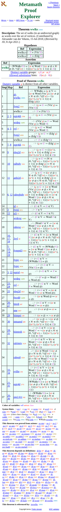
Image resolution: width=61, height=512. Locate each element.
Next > (57, 5)
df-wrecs (45, 487)
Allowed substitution (20, 75)
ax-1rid (31, 441)
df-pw (24, 466)
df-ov (22, 485)
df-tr (12, 471)
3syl (16, 238)
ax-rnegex (43, 441)
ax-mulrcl (46, 436)
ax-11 (28, 428)
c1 (45, 414)
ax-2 (54, 423)
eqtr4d (17, 384)
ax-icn (49, 434)
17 (8, 238)
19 (8, 255)
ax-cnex (12, 434)
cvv (32, 411)
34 (8, 373)
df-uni (5, 469)
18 (8, 241)
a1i (15, 213)
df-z (33, 498)
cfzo (29, 417)
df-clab (43, 456)
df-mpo (45, 485)
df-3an (21, 453)
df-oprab (33, 485)
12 (11, 194)
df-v (34, 461)
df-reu (15, 461)
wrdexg (17, 218)
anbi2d (17, 178)
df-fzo (12, 500)
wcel (47, 409)
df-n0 (23, 498)
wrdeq (17, 122)
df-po (42, 471)
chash (39, 417)
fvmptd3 (18, 250)
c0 (42, 411)
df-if (15, 466)
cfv (4, 414)
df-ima (41, 477)
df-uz (43, 498)
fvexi (16, 209)
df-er (32, 490)
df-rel (33, 474)
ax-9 (10, 428)
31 (8, 333)
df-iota (45, 479)
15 (8, 213)
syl (15, 128)
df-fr (5, 474)
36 (8, 398)
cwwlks (49, 419)
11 (8, 178)
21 (8, 382)
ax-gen (12, 426)
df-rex (5, 461)
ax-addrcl (20, 436)
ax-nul (23, 431)
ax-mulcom (7, 439)
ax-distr (49, 439)
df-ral (52, 458)
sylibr (17, 371)
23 (8, 283)
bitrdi (16, 304)
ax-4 (21, 426)
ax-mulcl (33, 436)
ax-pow (33, 431)
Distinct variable (19, 72)
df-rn (21, 477)
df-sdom (17, 492)
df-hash (23, 500)
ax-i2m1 (6, 441)
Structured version (52, 20)
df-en (52, 490)
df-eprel (31, 471)
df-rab (25, 461)
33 (8, 370)
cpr (50, 411)
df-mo (23, 456)
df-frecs (33, 487)
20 (8, 395)
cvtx (18, 419)
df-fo (38, 482)
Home (11, 20)
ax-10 (19, 428)
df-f (20, 482)
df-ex (50, 453)
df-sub (47, 495)
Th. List (30, 20)
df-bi (39, 450)
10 (8, 163)
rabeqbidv (19, 194)
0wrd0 (17, 297)
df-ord (5, 479)
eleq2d (17, 152)
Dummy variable (11, 84)
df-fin (28, 492)
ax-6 (39, 426)
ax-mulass (36, 439)
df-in (31, 464)
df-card (38, 492)
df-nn (13, 498)
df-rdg (13, 490)
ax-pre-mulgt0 (21, 447)
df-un (22, 464)
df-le (37, 495)
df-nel (42, 458)
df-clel (13, 458)
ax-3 (5, 426)
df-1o (23, 490)
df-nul (5, 466)
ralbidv (17, 163)
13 (8, 249)
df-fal (40, 453)
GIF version (55, 24)
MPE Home (20, 20)
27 (8, 305)
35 (8, 385)
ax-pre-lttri (29, 444)
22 (11, 272)
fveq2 (17, 106)
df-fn (12, 482)
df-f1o (48, 482)
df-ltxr (26, 495)
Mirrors (3, 20)
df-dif (12, 464)
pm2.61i (18, 397)
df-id (21, 471)
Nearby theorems (53, 7)
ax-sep (12, 431)
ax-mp (41, 423)
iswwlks (34, 504)
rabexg (17, 227)
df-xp (23, 474)
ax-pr (44, 431)
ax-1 (48, 423)
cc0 (35, 414)
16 (8, 235)
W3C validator (54, 509)
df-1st (12, 487)
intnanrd (18, 321)
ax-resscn (25, 434)
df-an (47, 450)
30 (8, 321)
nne (15, 310)
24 (8, 286)
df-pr (43, 466)
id (15, 206)
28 (8, 330)
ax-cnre (16, 444)
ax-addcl (6, 436)
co (27, 414)
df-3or (11, 453)
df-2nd (22, 487)
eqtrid (17, 272)
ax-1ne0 (18, 441)
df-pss (49, 464)
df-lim (25, 479)
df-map (42, 490)
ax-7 (47, 426)
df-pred (51, 477)
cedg (31, 419)
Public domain (37, 509)
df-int (15, 469)
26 (8, 302)
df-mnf (6, 495)
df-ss (40, 464)
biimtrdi (18, 331)
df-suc (35, 479)
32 (8, 343)
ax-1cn (38, 434)
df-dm (11, 477)
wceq (35, 409)
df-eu (33, 456)
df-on (15, 479)
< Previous (53, 2)
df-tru (31, 453)
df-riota (12, 485)
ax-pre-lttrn (44, 444)
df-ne (33, 458)
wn (18, 409)
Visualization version (51, 22)
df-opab (44, 469)
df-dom (6, 492)
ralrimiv (18, 343)
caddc (4, 417)
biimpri (17, 315)
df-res (30, 477)
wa (25, 409)
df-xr (16, 495)
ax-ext (48, 428)
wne (4, 411)
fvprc (16, 260)
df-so (51, 471)
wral (13, 411)
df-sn (33, 466)
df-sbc (44, 461)
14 (8, 252)
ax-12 (38, 428)
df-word (35, 500)
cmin (17, 417)
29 (8, 315)
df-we (14, 474)
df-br (34, 469)
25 (8, 291)
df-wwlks (17, 96)
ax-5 (30, 426)
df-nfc (23, 458)
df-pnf (49, 492)
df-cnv (43, 474)
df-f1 (29, 482)
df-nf (5, 456)
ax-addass (22, 439)
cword (5, 419)
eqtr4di (17, 116)
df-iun (24, 469)
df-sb (14, 456)
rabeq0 (17, 357)
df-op (52, 466)
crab (23, 411)
